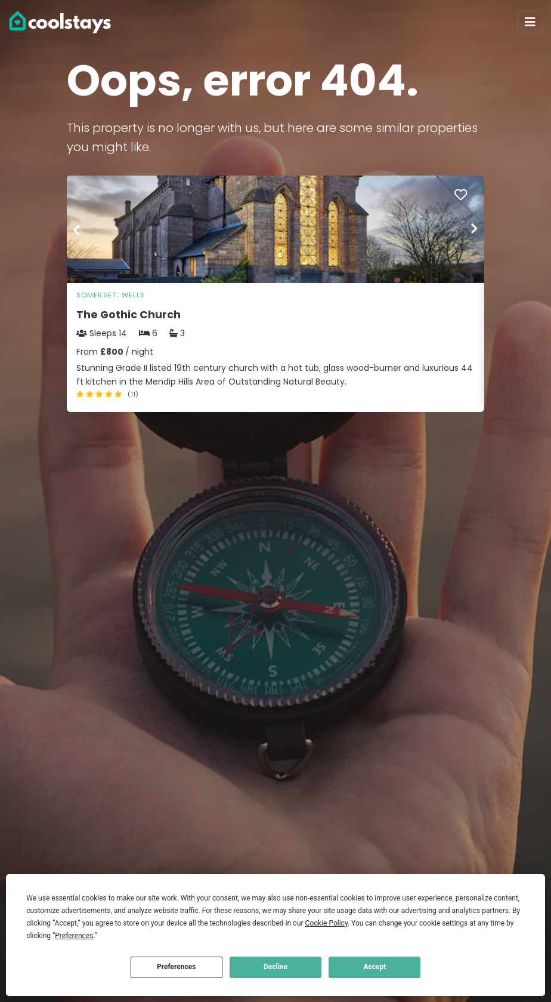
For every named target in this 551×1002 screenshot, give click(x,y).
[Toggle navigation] (530, 22)
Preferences (176, 967)
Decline (275, 967)
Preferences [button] (74, 936)
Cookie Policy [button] (326, 923)
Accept (374, 967)
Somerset (96, 295)
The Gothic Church (128, 315)
